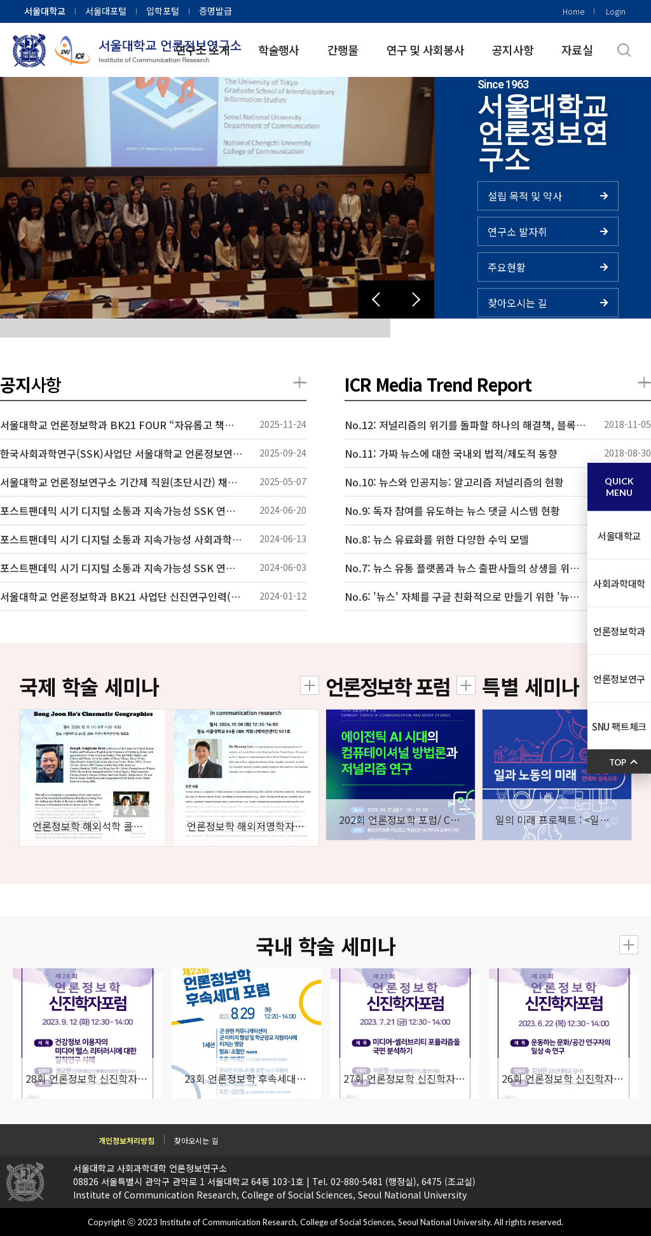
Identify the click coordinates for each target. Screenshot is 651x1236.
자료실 (577, 49)
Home (573, 11)
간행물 (343, 49)
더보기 (299, 382)
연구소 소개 (202, 49)
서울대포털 (106, 10)
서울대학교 (44, 10)
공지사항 (512, 49)
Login (616, 11)
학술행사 (278, 49)
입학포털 (162, 10)
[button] (377, 299)
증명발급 (215, 10)
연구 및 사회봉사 (426, 49)
